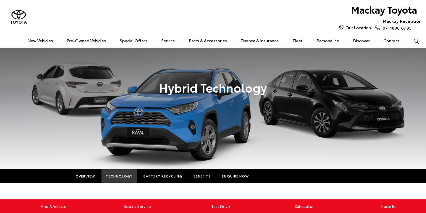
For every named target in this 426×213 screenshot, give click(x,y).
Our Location (358, 27)
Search (412, 41)
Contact (391, 40)
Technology (119, 176)
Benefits (202, 176)
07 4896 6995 (401, 24)
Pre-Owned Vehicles (86, 40)
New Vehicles (40, 40)
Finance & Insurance (260, 40)
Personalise (328, 40)
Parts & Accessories (208, 40)
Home (7, 39)
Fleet (298, 40)
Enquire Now (235, 176)
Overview (85, 176)
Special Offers (133, 40)
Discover (361, 40)
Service (168, 40)
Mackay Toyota (384, 9)
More (265, 176)
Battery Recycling (163, 176)
